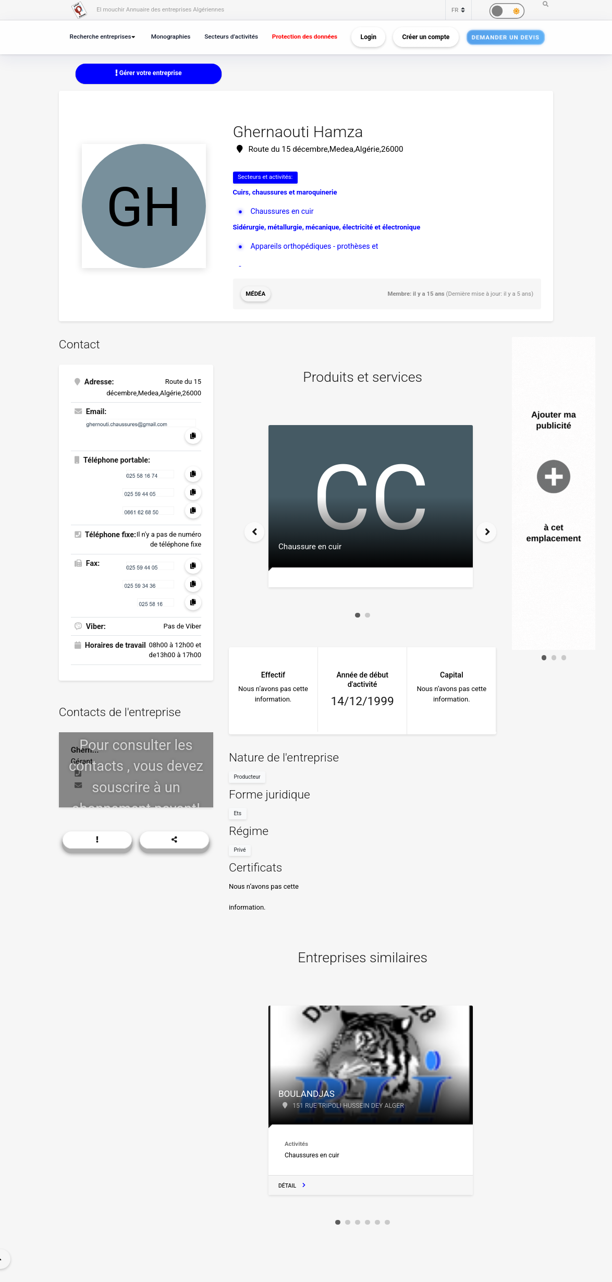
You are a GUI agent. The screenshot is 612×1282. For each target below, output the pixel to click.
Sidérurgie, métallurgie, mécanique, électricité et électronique (327, 227)
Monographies (171, 36)
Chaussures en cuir (281, 211)
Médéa (255, 293)
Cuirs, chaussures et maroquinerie (285, 192)
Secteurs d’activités (231, 36)
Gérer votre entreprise (148, 73)
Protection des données (304, 36)
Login (368, 37)
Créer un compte (426, 37)
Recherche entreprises (100, 36)
